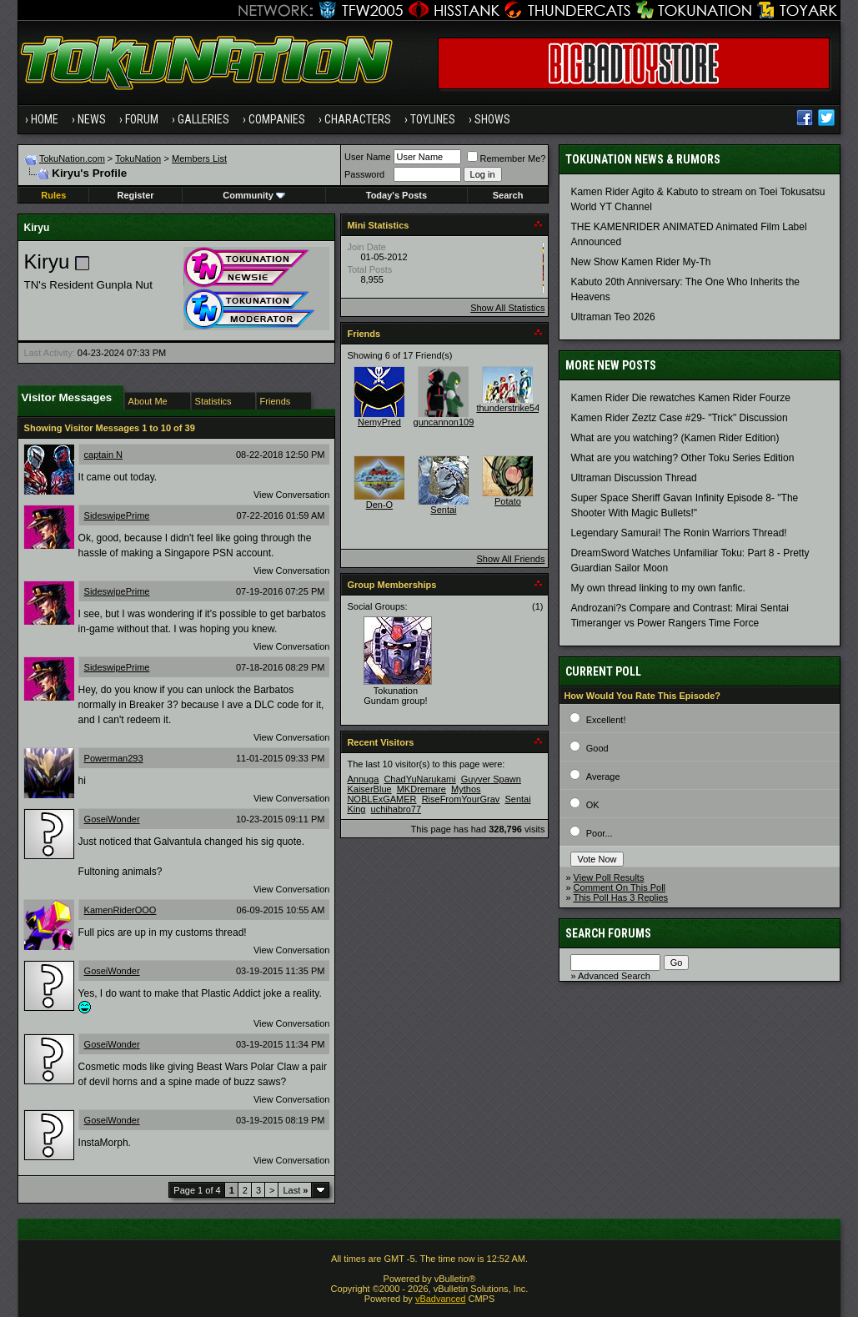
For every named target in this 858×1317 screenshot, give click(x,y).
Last (295, 1190)
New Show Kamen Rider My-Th (640, 262)
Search (508, 195)
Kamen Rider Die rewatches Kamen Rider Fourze (680, 398)
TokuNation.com (72, 158)
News (92, 119)
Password (364, 174)
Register (136, 195)
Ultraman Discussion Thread (633, 478)
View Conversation (291, 495)
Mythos (465, 789)
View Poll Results (609, 877)
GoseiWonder (112, 819)
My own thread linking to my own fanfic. (657, 588)
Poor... (599, 833)
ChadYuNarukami (419, 779)
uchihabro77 (396, 809)
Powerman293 (113, 758)
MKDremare (421, 789)
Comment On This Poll (619, 887)
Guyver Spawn (491, 779)
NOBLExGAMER (381, 799)
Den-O (379, 505)
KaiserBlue (369, 789)
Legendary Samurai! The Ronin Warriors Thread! (678, 533)
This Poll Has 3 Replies (620, 897)
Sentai (443, 510)
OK (593, 805)
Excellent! (606, 720)
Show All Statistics (507, 308)
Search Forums (608, 933)
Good (597, 748)
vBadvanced (440, 1299)
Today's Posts (396, 195)
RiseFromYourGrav (461, 799)
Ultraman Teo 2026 (612, 317)
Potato (507, 501)
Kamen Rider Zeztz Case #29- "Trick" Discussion (678, 418)
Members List (199, 158)
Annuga (363, 779)
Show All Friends (510, 559)
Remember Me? (506, 158)
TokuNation (138, 158)
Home (44, 119)
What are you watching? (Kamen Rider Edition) (674, 438)
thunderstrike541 (510, 408)
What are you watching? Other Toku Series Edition (682, 458)
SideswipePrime (117, 515)
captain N (103, 455)
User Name (367, 157)
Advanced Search (614, 976)
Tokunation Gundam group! (395, 696)
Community (254, 195)
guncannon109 (444, 422)
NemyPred (379, 422)
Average (603, 777)
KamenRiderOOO (120, 910)
